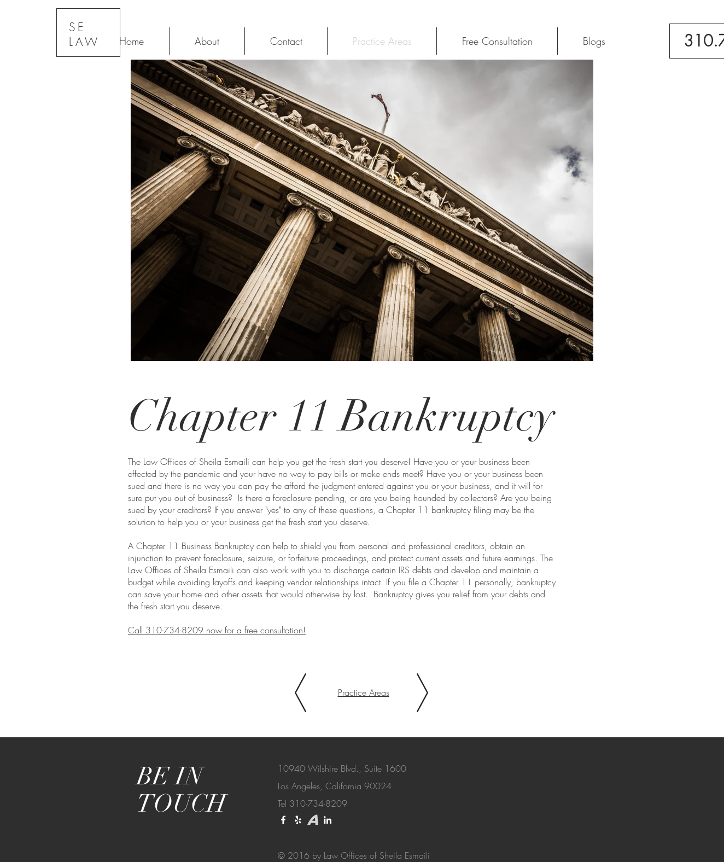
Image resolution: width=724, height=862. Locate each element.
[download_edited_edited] (312, 819)
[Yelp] (298, 819)
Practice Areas (363, 692)
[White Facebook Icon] (283, 819)
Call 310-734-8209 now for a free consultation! (217, 630)
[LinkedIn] (327, 819)
